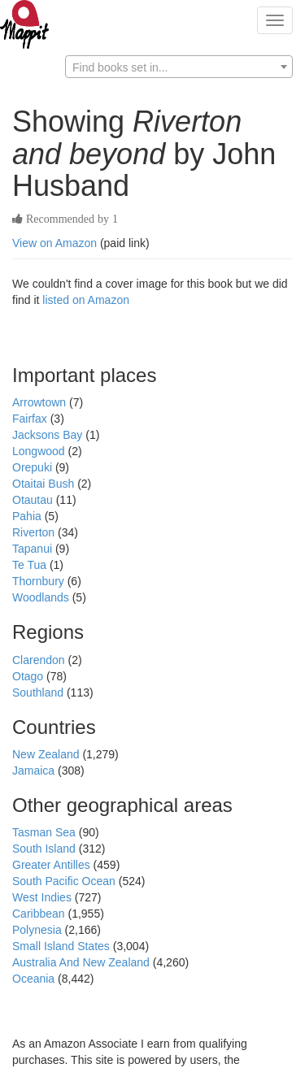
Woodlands (42, 597)
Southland (39, 692)
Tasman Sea (45, 832)
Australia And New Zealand (82, 962)
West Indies (43, 897)
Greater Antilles (53, 864)
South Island (45, 848)
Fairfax (31, 418)
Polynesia (38, 929)
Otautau (34, 499)
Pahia (28, 516)
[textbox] (179, 67)
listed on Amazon (85, 299)
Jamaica (35, 770)
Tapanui (33, 548)
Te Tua (31, 564)
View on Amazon (54, 243)
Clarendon (40, 659)
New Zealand (47, 754)
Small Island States (62, 946)
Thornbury (40, 581)
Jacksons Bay (48, 434)
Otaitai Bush (44, 483)
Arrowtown (40, 402)
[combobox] (179, 66)
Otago (29, 676)
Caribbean (40, 913)
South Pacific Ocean (65, 881)
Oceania (35, 978)
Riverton (35, 532)
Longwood (40, 451)
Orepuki (33, 467)
